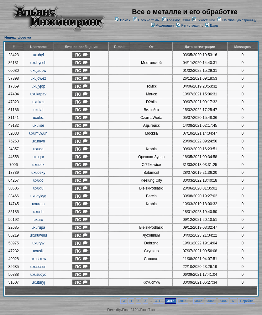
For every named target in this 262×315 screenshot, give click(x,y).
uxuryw (38, 243)
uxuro (38, 219)
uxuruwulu (38, 235)
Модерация (164, 25)
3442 (198, 301)
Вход (211, 25)
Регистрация (188, 25)
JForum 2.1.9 (128, 310)
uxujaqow (38, 70)
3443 (210, 301)
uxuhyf (38, 55)
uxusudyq (38, 274)
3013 (182, 301)
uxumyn (38, 141)
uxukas (38, 102)
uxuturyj (38, 282)
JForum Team (147, 310)
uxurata (38, 204)
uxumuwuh (38, 133)
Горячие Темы (178, 20)
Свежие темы (149, 20)
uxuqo (38, 180)
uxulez (38, 117)
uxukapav (38, 94)
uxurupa (38, 227)
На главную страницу (239, 20)
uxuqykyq (38, 196)
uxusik (38, 251)
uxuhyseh (38, 63)
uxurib (38, 212)
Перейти (246, 301)
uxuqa (38, 149)
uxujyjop (38, 86)
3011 (158, 301)
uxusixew (38, 259)
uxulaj (38, 110)
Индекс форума (17, 37)
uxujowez (38, 78)
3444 (223, 301)
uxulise (38, 125)
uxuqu (38, 188)
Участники (206, 20)
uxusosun (38, 266)
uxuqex (38, 165)
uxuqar (38, 157)
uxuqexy (38, 172)
